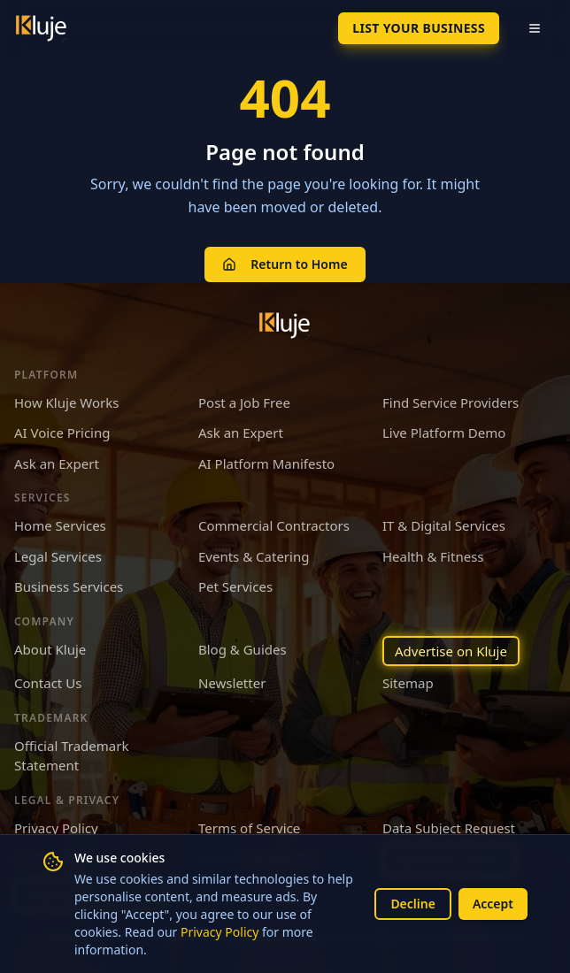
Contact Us (47, 683)
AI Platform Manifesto (266, 463)
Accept (493, 903)
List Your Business (418, 27)
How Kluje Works (66, 402)
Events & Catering (253, 556)
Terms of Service (249, 828)
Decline (412, 903)
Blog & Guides (242, 649)
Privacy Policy (219, 931)
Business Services (68, 586)
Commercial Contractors (274, 525)
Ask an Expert (240, 432)
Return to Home (284, 264)
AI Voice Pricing (62, 432)
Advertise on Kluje (451, 651)
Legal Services (58, 556)
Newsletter (232, 683)
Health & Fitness (433, 556)
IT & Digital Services (443, 525)
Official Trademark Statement (71, 756)
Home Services (60, 525)
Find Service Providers (450, 402)
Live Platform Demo (443, 432)
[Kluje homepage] (285, 325)
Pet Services (235, 586)
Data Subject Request (448, 828)
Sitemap (408, 683)
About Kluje (50, 649)
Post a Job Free (244, 402)
